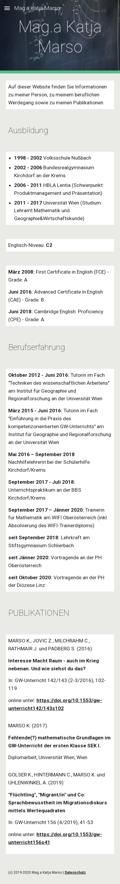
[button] (7, 8)
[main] (60, 36)
